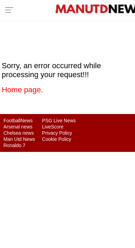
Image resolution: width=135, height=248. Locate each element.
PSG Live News (59, 120)
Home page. (22, 89)
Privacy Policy (57, 133)
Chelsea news (18, 133)
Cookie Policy (56, 139)
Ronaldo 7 (14, 145)
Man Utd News (19, 139)
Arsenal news (17, 127)
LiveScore (52, 127)
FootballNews (18, 120)
